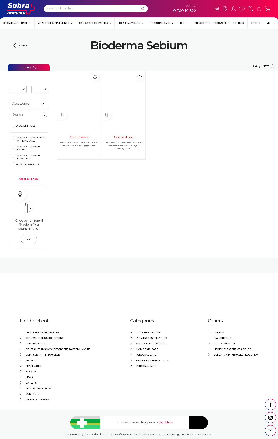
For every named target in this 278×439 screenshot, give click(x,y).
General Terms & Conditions (44, 338)
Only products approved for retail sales (31, 139)
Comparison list (224, 343)
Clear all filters (29, 178)
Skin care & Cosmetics (93, 23)
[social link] (270, 404)
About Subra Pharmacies (42, 332)
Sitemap (31, 371)
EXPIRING (238, 23)
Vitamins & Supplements (53, 23)
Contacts (32, 394)
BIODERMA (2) (26, 125)
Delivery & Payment (38, 399)
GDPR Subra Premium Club (43, 354)
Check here (166, 422)
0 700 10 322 (184, 10)
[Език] (270, 23)
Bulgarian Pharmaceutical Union (236, 354)
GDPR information (38, 343)
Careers (31, 382)
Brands (30, 360)
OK (29, 239)
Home (22, 45)
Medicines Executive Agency (232, 349)
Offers (255, 23)
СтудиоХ (207, 434)
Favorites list (223, 338)
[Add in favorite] (95, 77)
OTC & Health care (15, 23)
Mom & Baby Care (129, 23)
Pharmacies (33, 366)
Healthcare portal (39, 388)
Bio (182, 23)
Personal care (160, 23)
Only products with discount (28, 148)
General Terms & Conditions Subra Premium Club (58, 349)
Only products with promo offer (28, 157)
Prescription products (210, 23)
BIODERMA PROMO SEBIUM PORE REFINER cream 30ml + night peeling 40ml (123, 145)
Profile (219, 332)
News (29, 377)
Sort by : (263, 66)
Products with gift (27, 164)
